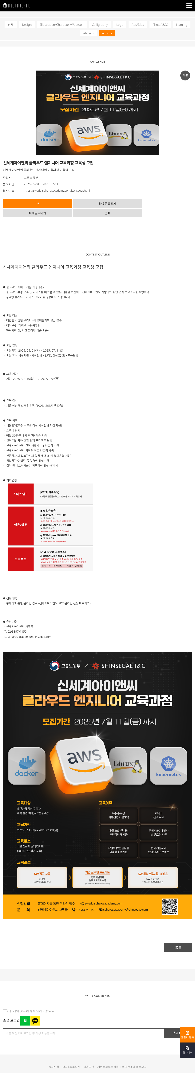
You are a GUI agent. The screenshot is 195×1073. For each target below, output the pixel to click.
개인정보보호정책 (108, 1056)
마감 (26, 203)
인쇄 (166, 203)
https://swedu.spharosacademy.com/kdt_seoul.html (57, 190)
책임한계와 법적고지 (134, 1056)
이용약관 (88, 1056)
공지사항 (53, 1056)
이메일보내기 (119, 203)
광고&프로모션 (71, 1056)
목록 (178, 937)
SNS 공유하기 (73, 203)
